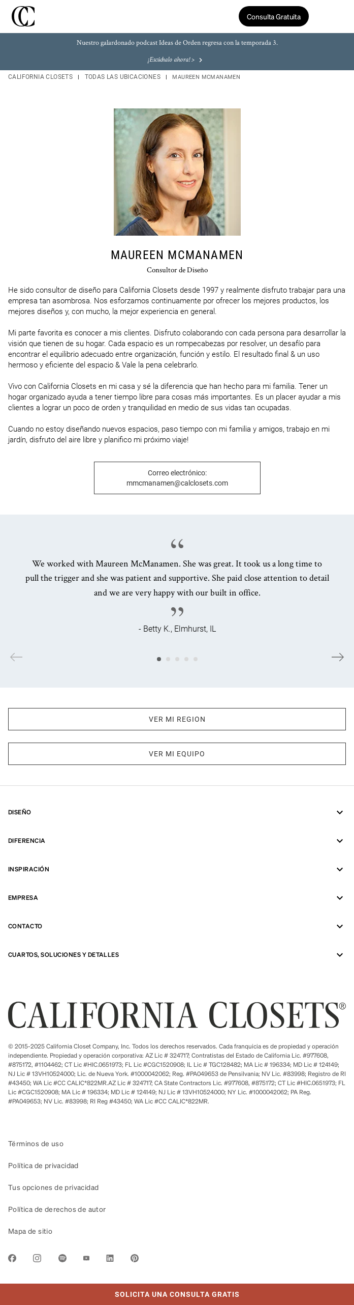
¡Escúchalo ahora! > (176, 60)
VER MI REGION (177, 719)
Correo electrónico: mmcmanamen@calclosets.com (177, 478)
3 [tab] (177, 659)
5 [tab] (196, 659)
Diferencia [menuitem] (177, 841)
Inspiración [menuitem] (177, 869)
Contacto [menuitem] (177, 926)
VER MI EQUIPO (177, 754)
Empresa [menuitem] (177, 898)
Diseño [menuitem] (177, 812)
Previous (16, 657)
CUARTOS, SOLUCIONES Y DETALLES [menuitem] (177, 955)
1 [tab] (159, 659)
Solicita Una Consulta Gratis (120, 1291)
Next (338, 657)
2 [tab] (168, 659)
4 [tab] (186, 659)
